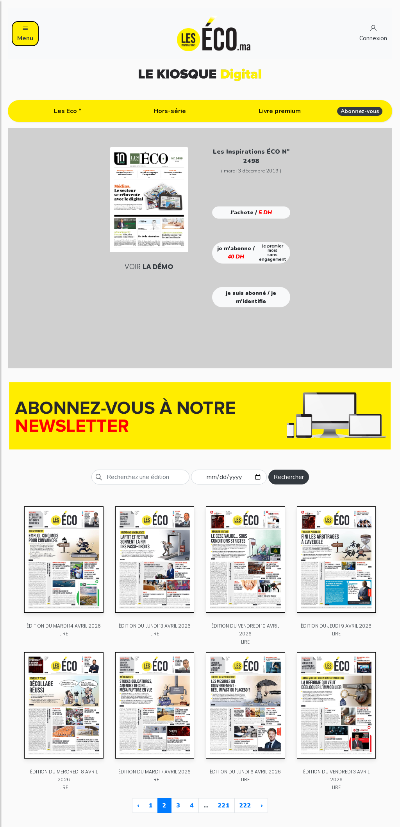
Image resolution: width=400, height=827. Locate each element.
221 (224, 805)
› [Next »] (262, 805)
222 (245, 805)
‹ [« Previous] (138, 805)
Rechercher (288, 477)
